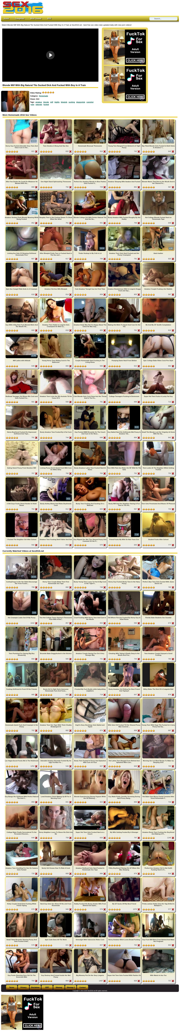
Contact (82, 987)
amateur (38, 102)
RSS (49, 18)
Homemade (43, 96)
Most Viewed (36, 18)
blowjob (64, 102)
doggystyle (80, 102)
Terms (11, 987)
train (32, 105)
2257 (47, 987)
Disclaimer (35, 987)
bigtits (56, 102)
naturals (39, 105)
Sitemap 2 (71, 987)
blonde (46, 102)
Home (6, 18)
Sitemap (59, 987)
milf (51, 102)
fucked (46, 105)
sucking (71, 102)
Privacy (24, 987)
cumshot (90, 102)
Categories (19, 18)
